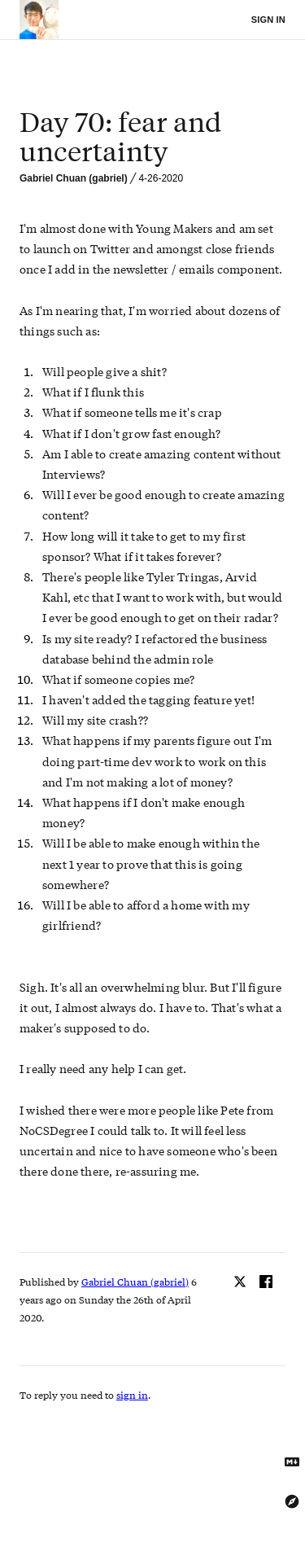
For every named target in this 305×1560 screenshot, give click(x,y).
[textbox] (152, 137)
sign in (132, 1394)
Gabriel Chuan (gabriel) (74, 178)
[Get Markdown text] (292, 1462)
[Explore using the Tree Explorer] (292, 1501)
